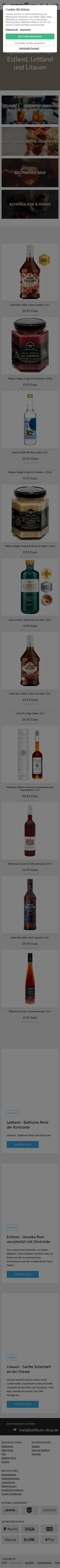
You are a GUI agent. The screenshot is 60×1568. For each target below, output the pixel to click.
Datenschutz (12, 29)
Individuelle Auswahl (29, 48)
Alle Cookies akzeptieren (30, 36)
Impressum (25, 29)
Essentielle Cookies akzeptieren (30, 43)
